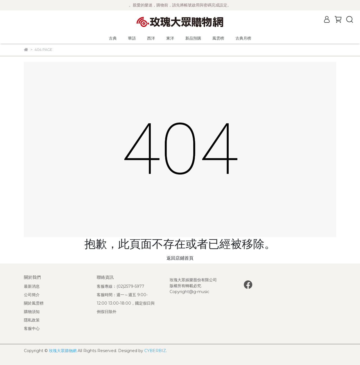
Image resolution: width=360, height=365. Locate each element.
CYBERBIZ (155, 350)
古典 (113, 38)
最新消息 (32, 286)
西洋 (151, 38)
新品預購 (193, 38)
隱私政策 (32, 320)
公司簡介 (32, 294)
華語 (132, 38)
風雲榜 (218, 38)
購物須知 (32, 311)
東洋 (170, 38)
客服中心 (32, 328)
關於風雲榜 (34, 303)
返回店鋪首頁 (180, 258)
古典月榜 (243, 38)
